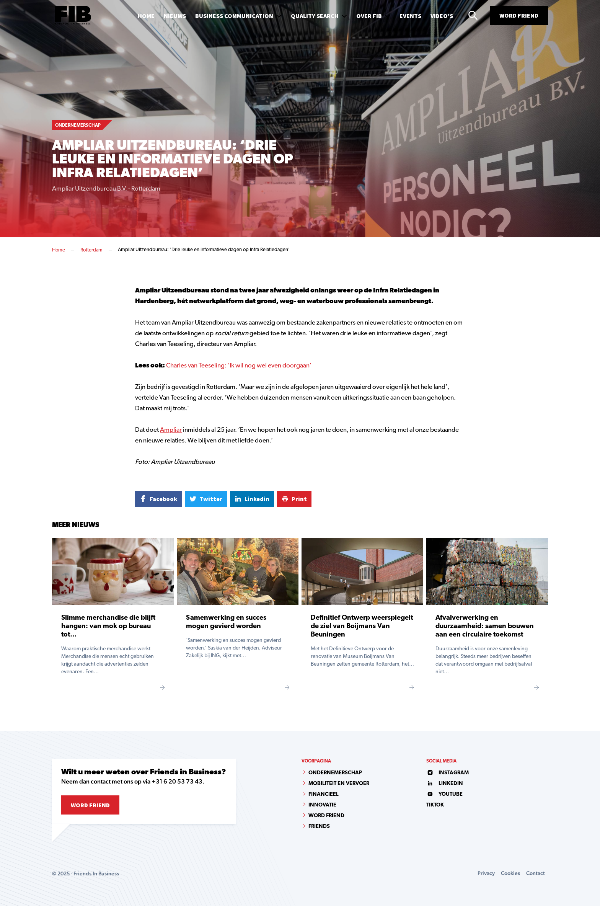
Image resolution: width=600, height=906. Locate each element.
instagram (447, 773)
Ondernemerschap (335, 773)
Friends (319, 826)
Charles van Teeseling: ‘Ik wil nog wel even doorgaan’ (238, 365)
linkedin (444, 784)
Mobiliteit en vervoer (338, 784)
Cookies (510, 873)
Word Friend (518, 15)
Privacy (486, 873)
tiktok (435, 805)
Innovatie (322, 805)
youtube (444, 794)
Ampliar (171, 430)
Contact (535, 873)
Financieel (323, 794)
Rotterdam (91, 250)
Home (58, 250)
